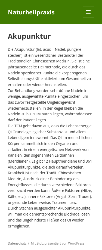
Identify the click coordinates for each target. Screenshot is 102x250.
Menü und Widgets (88, 17)
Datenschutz (17, 243)
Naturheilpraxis (31, 12)
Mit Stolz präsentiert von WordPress (57, 243)
